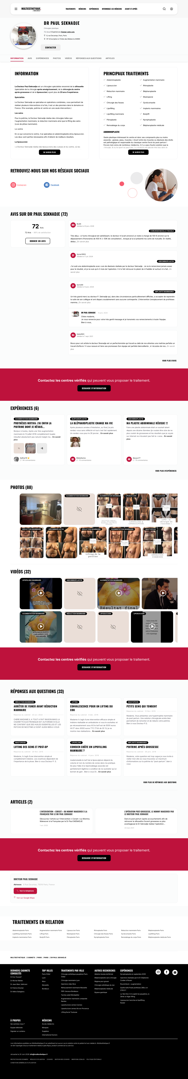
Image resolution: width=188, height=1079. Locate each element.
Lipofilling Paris (153, 934)
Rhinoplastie (148, 85)
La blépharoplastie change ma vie (91, 423)
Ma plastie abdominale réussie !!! (147, 423)
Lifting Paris (44, 934)
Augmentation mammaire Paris (51, 930)
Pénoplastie (111, 120)
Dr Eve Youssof (15, 977)
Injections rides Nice (68, 984)
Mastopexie (148, 97)
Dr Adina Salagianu (17, 992)
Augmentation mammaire (153, 80)
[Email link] (175, 972)
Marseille (45, 985)
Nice (43, 981)
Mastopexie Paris (73, 934)
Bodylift (146, 114)
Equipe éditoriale (16, 1028)
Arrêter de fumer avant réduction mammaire (35, 708)
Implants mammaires (152, 108)
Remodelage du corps (116, 125)
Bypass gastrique (101, 992)
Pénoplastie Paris (73, 937)
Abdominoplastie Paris (21, 930)
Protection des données (19, 1059)
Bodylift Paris (44, 937)
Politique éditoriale (94, 1059)
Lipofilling (110, 108)
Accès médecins (48, 1024)
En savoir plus (107, 433)
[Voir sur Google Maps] (24, 898)
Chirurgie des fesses (115, 102)
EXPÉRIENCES (94, 9)
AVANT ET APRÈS (131, 9)
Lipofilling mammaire (115, 114)
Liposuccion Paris (73, 930)
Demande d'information (94, 388)
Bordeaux (45, 989)
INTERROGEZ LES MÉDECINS (112, 9)
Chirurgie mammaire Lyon (70, 980)
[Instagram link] (158, 973)
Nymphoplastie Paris (101, 937)
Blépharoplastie (149, 91)
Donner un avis (38, 241)
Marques (45, 1028)
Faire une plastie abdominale (139, 427)
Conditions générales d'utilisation (23, 1062)
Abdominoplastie (114, 80)
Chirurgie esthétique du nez (104, 985)
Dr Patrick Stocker (17, 988)
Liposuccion (112, 85)
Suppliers (45, 1031)
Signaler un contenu (17, 1031)
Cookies (50, 1059)
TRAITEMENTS (70, 9)
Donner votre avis (68, 32)
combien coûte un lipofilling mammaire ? (88, 748)
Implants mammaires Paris (22, 937)
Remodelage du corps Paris (131, 937)
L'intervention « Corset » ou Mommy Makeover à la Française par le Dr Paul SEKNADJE (63, 812)
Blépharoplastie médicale (153, 125)
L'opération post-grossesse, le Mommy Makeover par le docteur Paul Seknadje (149, 812)
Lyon (44, 978)
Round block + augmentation (130, 984)
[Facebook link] (166, 973)
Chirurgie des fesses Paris (103, 934)
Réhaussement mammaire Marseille (74, 988)
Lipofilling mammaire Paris (22, 934)
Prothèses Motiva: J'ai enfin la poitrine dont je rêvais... (33, 425)
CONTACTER (50, 47)
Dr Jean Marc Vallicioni (18, 984)
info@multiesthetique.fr (39, 1054)
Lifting (109, 97)
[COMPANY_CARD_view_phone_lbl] (25, 891)
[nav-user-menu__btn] (171, 8)
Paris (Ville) (46, 974)
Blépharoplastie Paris (156, 930)
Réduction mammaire (116, 91)
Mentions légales (78, 1059)
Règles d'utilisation (37, 1059)
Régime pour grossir (102, 981)
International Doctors (49, 1035)
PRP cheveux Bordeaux (69, 991)
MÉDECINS (82, 9)
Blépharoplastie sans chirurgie (105, 978)
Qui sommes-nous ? (17, 1024)
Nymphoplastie (149, 120)
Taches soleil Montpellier (70, 995)
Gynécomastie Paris (128, 934)
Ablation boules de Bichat (104, 974)
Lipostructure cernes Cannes (71, 1005)
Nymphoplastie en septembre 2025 (133, 974)
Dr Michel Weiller (16, 981)
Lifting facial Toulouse (69, 1012)
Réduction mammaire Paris (131, 930)
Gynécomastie (149, 102)
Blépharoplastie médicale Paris (159, 937)
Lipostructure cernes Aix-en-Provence (75, 1008)
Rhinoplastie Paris (100, 930)
